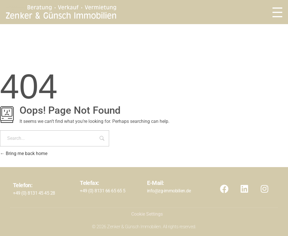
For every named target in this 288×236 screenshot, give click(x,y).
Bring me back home (23, 153)
